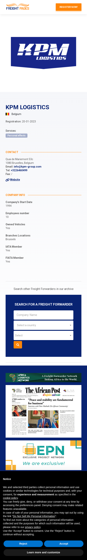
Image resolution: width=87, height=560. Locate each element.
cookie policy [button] (10, 497)
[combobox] (43, 325)
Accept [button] (63, 543)
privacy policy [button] (33, 527)
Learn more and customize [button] (43, 552)
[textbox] (43, 325)
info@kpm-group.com (27, 166)
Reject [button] (23, 543)
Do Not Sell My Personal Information (34, 516)
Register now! (69, 7)
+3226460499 (19, 170)
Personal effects (16, 135)
